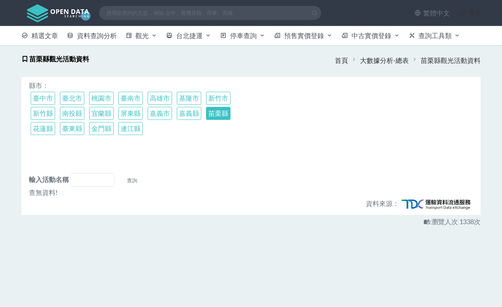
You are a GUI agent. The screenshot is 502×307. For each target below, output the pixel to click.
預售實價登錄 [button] (303, 35)
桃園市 (101, 98)
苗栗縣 (218, 113)
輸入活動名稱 (49, 179)
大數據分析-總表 (384, 60)
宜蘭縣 (101, 113)
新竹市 (218, 98)
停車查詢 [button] (242, 35)
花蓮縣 (43, 128)
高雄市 (160, 98)
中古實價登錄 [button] (370, 35)
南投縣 (72, 113)
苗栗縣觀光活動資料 (451, 60)
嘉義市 (160, 113)
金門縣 (101, 128)
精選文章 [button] (39, 35)
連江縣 (131, 128)
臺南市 (131, 98)
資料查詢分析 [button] (92, 35)
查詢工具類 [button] (435, 35)
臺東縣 (72, 128)
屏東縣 (131, 113)
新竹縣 (43, 113)
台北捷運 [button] (188, 35)
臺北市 (72, 98)
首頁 (341, 60)
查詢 (132, 180)
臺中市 (43, 98)
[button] (432, 13)
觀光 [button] (142, 35)
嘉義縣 (189, 113)
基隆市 (189, 98)
